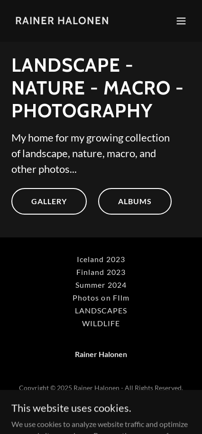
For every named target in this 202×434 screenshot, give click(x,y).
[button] (181, 20)
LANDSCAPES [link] (101, 310)
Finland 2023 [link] (100, 271)
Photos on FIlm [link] (101, 297)
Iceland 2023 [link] (101, 259)
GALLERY (49, 201)
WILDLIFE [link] (101, 323)
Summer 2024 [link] (100, 284)
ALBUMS (135, 201)
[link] (62, 21)
